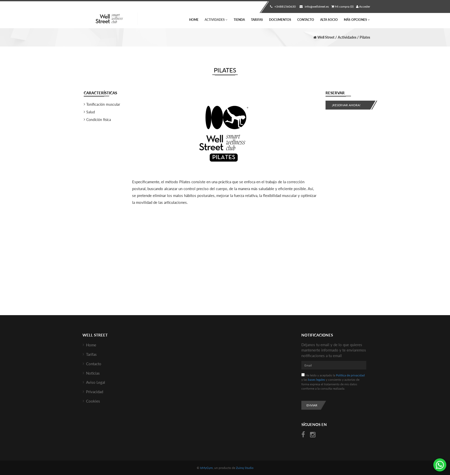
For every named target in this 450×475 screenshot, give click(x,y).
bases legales (316, 379)
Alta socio (329, 20)
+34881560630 (282, 6)
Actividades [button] (216, 20)
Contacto (305, 20)
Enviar (311, 405)
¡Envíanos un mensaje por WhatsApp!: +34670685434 (439, 464)
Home (194, 20)
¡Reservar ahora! (346, 105)
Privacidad (94, 391)
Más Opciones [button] (357, 20)
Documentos (280, 20)
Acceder (363, 6)
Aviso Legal (95, 382)
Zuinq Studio (245, 468)
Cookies (93, 401)
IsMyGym (206, 468)
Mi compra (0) (342, 6)
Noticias (93, 373)
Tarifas (257, 20)
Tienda (239, 20)
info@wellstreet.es (313, 6)
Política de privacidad (350, 375)
